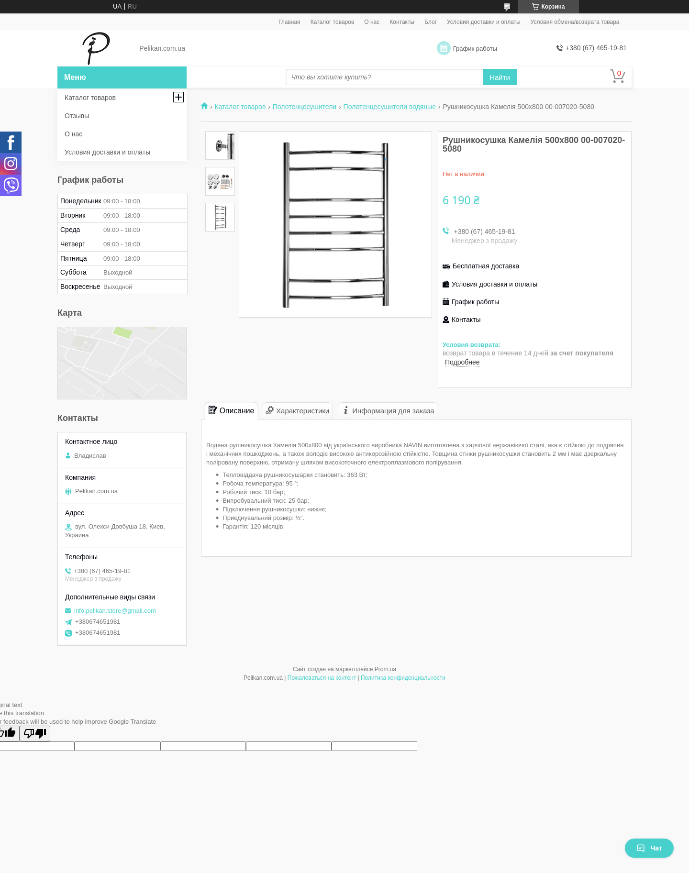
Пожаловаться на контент (322, 677)
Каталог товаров (333, 22)
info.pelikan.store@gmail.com (115, 610)
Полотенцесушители (304, 107)
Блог (430, 22)
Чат (649, 848)
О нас (371, 22)
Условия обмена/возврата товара (575, 22)
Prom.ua (385, 669)
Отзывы (77, 116)
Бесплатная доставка (486, 266)
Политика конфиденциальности (403, 677)
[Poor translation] (35, 733)
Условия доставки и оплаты (484, 22)
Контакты (401, 22)
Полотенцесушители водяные (390, 107)
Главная (289, 22)
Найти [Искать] (499, 77)
